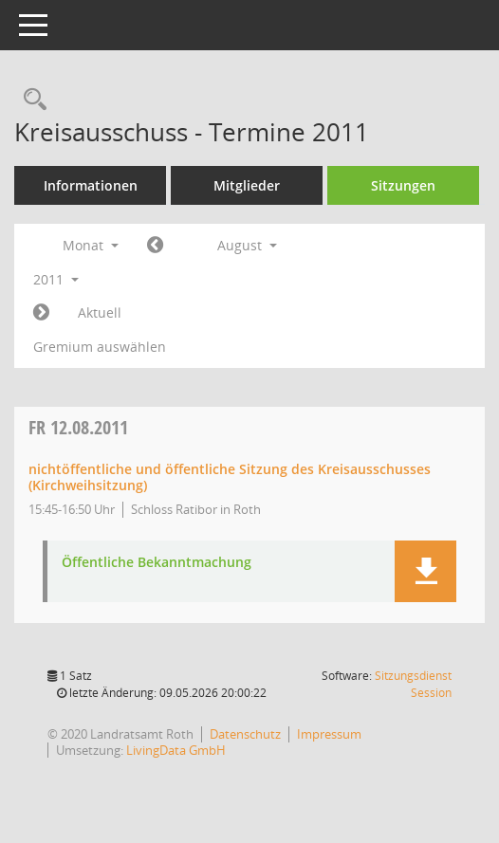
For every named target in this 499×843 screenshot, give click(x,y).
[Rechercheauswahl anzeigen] (30, 100)
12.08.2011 (78, 427)
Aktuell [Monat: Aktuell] (99, 312)
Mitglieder (246, 185)
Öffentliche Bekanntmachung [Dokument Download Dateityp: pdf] (156, 563)
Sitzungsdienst (413, 684)
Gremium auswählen (99, 347)
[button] (425, 571)
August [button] (247, 245)
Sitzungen (403, 185)
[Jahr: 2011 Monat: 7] (155, 246)
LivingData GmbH (176, 750)
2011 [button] (56, 279)
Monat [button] (91, 245)
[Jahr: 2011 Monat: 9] (41, 313)
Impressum (329, 733)
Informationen (91, 185)
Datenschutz (245, 733)
